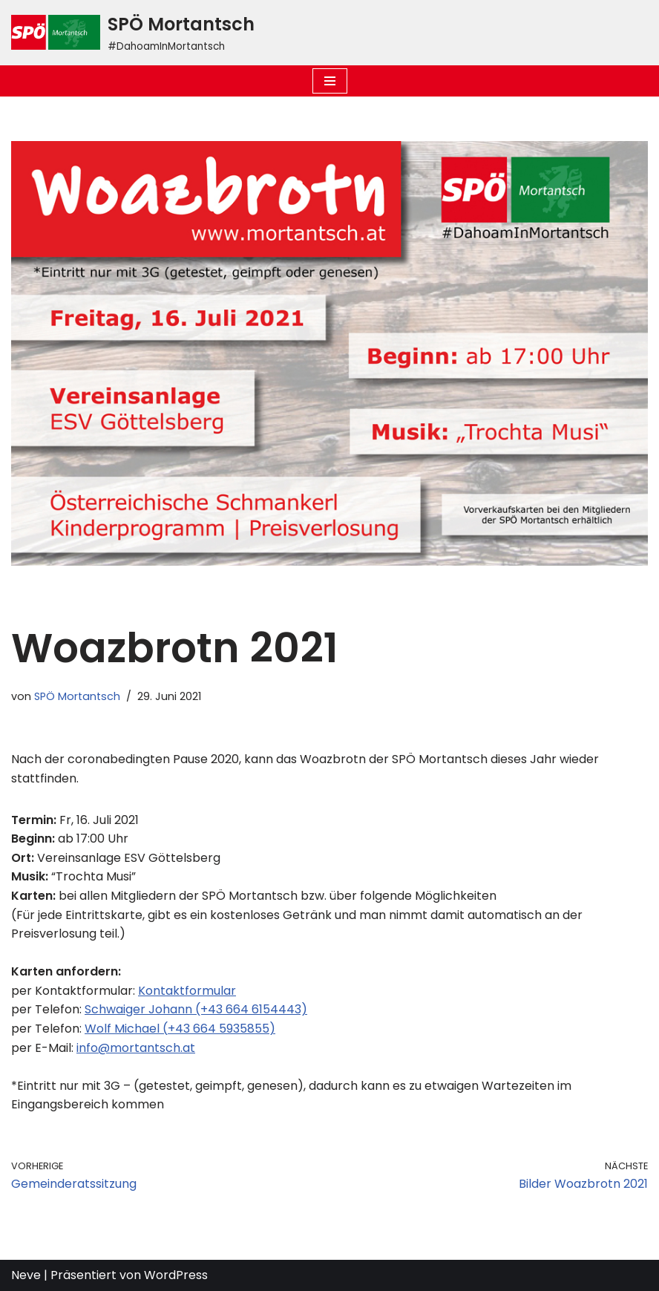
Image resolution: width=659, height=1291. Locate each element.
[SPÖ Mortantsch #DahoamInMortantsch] (133, 32)
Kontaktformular (187, 990)
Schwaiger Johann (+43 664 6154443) (196, 1009)
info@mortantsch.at (135, 1047)
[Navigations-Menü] (329, 81)
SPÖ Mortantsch (77, 696)
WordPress (176, 1275)
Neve (26, 1275)
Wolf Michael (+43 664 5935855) (180, 1028)
